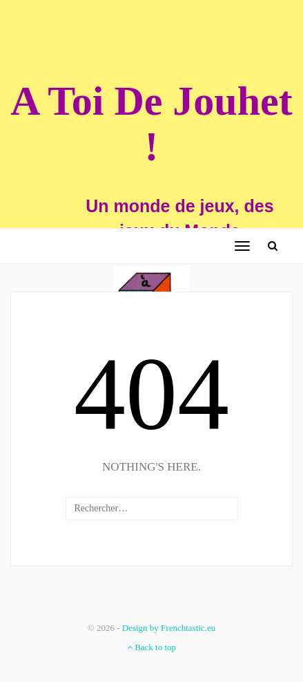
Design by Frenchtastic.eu (168, 628)
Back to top (151, 647)
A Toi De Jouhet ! (151, 123)
